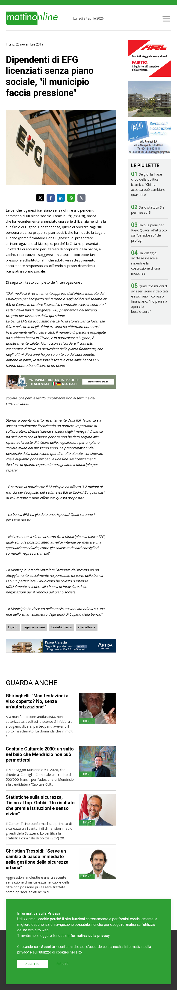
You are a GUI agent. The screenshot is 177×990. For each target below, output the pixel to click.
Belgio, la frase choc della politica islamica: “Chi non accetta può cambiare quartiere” (148, 184)
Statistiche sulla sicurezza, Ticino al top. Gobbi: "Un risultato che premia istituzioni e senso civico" (40, 805)
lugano (12, 627)
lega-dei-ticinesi (34, 627)
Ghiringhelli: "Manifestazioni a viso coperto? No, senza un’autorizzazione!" (37, 701)
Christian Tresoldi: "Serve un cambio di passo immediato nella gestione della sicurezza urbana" (37, 859)
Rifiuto (63, 964)
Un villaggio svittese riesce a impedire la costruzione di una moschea (145, 263)
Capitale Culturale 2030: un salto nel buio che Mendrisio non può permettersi (40, 754)
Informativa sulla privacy (89, 935)
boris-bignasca (61, 627)
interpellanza (86, 627)
